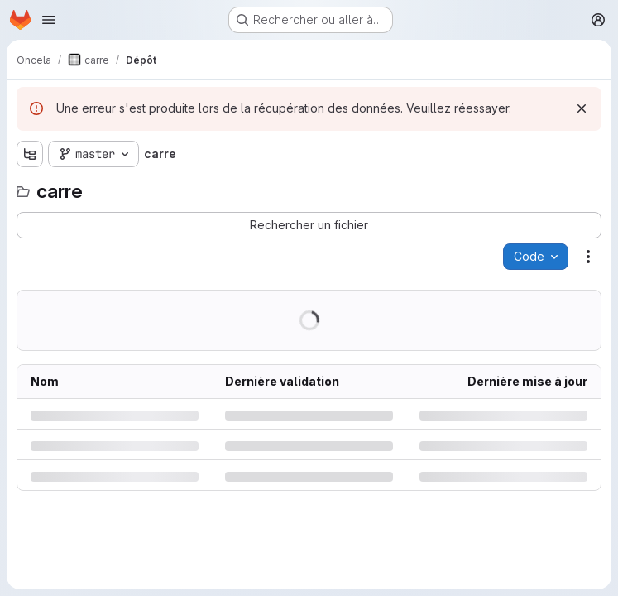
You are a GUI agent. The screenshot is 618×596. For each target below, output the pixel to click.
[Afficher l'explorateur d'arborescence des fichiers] (30, 154)
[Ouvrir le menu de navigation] (49, 20)
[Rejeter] (582, 108)
